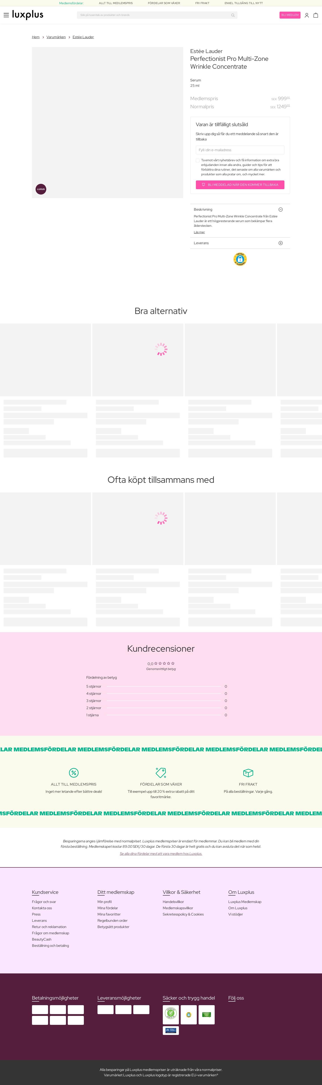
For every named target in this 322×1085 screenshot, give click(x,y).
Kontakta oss (42, 908)
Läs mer (199, 232)
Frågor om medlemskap (50, 933)
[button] (240, 259)
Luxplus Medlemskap (244, 901)
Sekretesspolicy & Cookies (183, 914)
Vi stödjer (235, 914)
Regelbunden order (112, 920)
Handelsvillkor (173, 901)
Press (36, 914)
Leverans (39, 920)
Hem (36, 37)
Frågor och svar (44, 901)
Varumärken (56, 37)
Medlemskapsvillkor (178, 908)
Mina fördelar (107, 908)
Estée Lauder (83, 37)
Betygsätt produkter (113, 926)
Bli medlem (290, 15)
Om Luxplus (237, 908)
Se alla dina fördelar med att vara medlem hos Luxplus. (161, 853)
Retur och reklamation (49, 926)
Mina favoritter (109, 914)
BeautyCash (41, 939)
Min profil (104, 901)
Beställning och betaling (50, 945)
